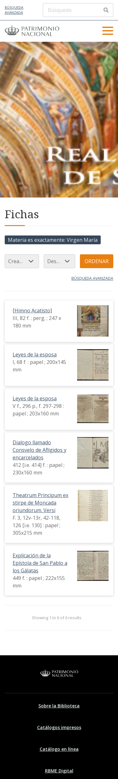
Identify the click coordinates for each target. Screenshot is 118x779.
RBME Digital (59, 771)
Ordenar (97, 261)
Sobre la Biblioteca (59, 706)
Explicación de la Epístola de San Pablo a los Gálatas (40, 563)
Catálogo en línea (59, 749)
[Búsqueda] (78, 10)
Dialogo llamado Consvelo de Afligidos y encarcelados (39, 450)
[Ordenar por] (22, 261)
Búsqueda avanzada (14, 10)
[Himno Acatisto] (32, 310)
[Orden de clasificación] (59, 261)
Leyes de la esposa (35, 354)
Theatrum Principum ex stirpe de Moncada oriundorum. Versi (40, 503)
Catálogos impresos (59, 727)
